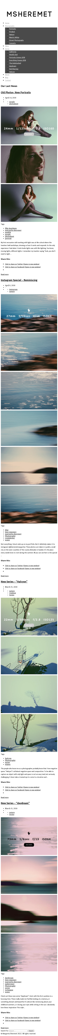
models (8, 232)
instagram (13, 289)
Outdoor (12, 593)
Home (7, 23)
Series (7, 49)
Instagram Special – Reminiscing (19, 280)
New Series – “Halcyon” (14, 582)
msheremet (9, 984)
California (12, 51)
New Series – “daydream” (15, 803)
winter (8, 764)
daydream (12, 66)
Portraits (12, 28)
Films (7, 46)
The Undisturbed (15, 63)
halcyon (8, 758)
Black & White (14, 37)
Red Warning (13, 69)
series (7, 762)
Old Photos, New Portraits (16, 92)
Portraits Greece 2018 (17, 57)
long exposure (10, 532)
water (7, 540)
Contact (8, 80)
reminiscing (10, 538)
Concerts (12, 43)
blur (7, 530)
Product (12, 31)
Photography (9, 26)
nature (12, 291)
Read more (5, 274)
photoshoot (13, 104)
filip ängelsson (11, 228)
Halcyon (12, 71)
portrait (8, 238)
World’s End (13, 54)
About (7, 74)
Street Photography (16, 40)
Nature (11, 34)
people (12, 102)
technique (9, 990)
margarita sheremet (13, 230)
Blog (6, 77)
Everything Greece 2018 (17, 60)
